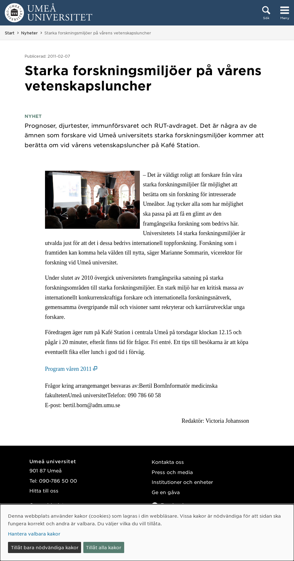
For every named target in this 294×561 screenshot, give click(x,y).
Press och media (172, 472)
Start (9, 32)
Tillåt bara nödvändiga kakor (45, 547)
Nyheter (29, 32)
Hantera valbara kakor (34, 533)
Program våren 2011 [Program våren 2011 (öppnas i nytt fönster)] (68, 369)
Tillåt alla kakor (103, 547)
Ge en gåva (166, 492)
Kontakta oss (168, 462)
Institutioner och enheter (182, 482)
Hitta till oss (43, 490)
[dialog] (147, 532)
